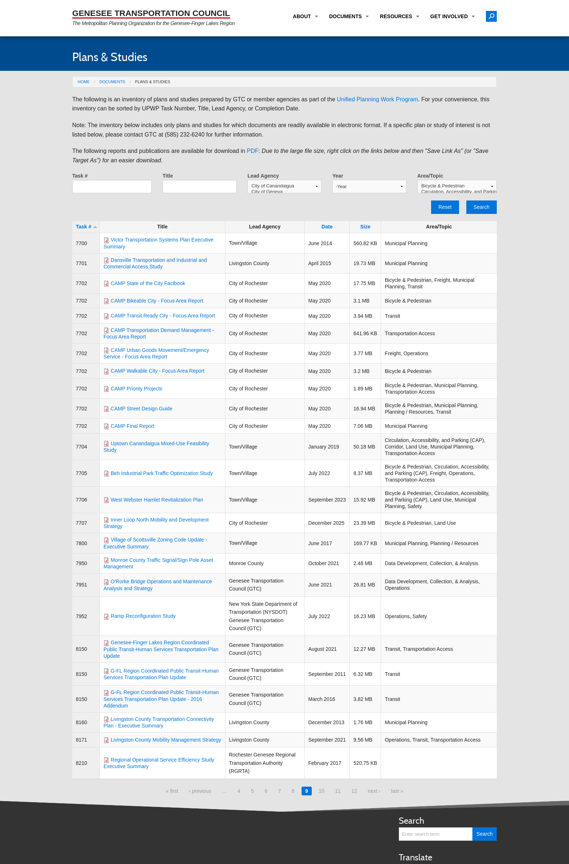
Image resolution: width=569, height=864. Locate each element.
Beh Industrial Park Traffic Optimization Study (162, 473)
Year (337, 176)
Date (327, 227)
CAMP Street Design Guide (141, 408)
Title (168, 176)
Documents (345, 16)
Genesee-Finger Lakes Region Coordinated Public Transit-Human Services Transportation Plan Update (160, 649)
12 (354, 791)
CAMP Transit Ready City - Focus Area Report (163, 316)
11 (338, 791)
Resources (396, 16)
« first (172, 791)
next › (374, 791)
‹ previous (200, 791)
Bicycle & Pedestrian (457, 186)
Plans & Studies (152, 82)
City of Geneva (284, 192)
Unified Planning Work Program (377, 99)
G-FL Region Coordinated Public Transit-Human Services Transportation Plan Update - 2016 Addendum (160, 698)
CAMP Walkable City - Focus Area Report (157, 371)
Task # (80, 176)
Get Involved (449, 16)
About (302, 16)
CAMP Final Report (132, 426)
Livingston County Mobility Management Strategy (166, 740)
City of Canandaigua (284, 186)
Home (84, 82)
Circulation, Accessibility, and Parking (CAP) (457, 192)
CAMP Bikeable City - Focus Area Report (157, 301)
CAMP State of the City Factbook (148, 283)
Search (482, 207)
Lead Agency (263, 176)
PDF (252, 151)
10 (321, 791)
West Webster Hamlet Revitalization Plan (157, 500)
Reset (445, 207)
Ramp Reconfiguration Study (143, 616)
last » (397, 791)
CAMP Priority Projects (136, 389)
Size (365, 227)
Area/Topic (430, 176)
